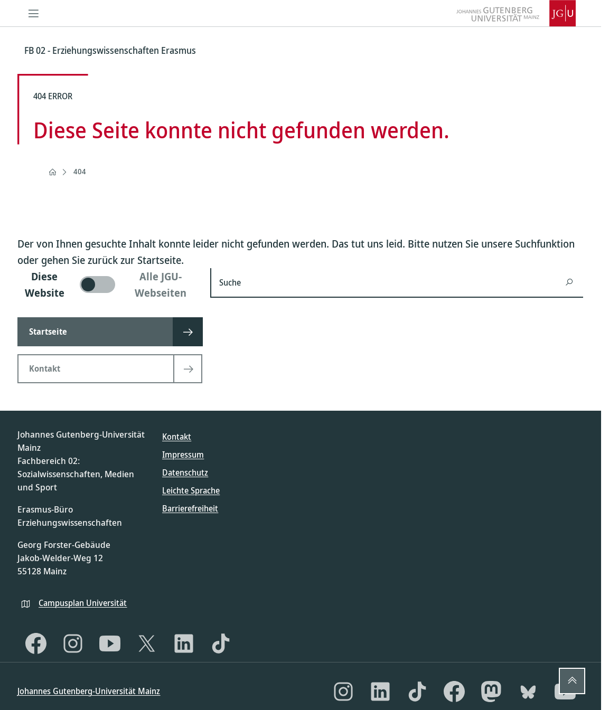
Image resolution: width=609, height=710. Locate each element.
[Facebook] (35, 643)
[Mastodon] (491, 691)
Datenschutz (185, 472)
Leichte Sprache (191, 490)
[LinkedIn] (183, 643)
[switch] (107, 284)
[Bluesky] (528, 691)
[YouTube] (109, 643)
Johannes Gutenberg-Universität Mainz (88, 691)
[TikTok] (220, 643)
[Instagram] (72, 643)
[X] (146, 643)
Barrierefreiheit (190, 508)
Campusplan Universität (83, 603)
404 (79, 171)
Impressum (183, 454)
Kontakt (176, 436)
